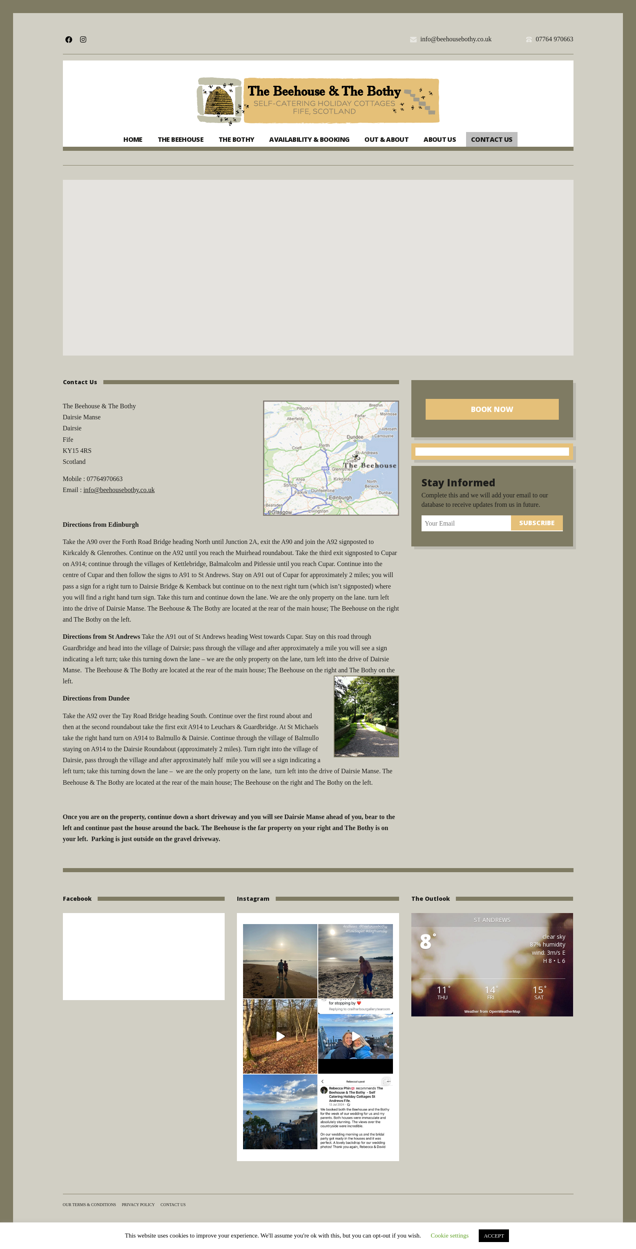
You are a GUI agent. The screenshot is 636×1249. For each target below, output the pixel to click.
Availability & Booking (309, 139)
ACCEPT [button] (494, 1236)
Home (132, 139)
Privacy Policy (138, 1204)
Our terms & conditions (89, 1204)
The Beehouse (180, 139)
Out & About (386, 139)
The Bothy (236, 139)
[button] (318, 260)
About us (440, 139)
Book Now (492, 409)
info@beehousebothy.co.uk (456, 39)
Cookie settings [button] (450, 1235)
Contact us (492, 139)
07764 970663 (554, 39)
